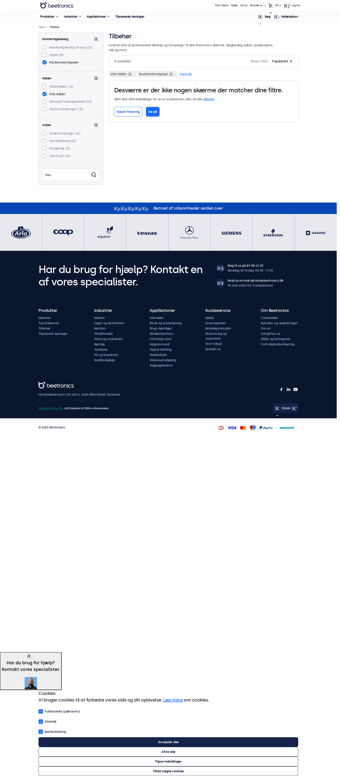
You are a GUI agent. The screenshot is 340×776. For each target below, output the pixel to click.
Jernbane (101, 349)
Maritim (100, 328)
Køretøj (99, 344)
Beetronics (46, 384)
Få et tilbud (221, 5)
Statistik (48, 721)
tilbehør (208, 99)
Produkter (47, 16)
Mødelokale (158, 354)
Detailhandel (103, 333)
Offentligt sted (160, 339)
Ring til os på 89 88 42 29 (245, 265)
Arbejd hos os (270, 333)
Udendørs (157, 317)
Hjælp (234, 5)
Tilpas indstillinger (168, 761)
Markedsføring (52, 731)
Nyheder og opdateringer (279, 323)
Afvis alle (168, 751)
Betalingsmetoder (218, 328)
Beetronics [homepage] (57, 5)
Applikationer (96, 16)
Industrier (70, 16)
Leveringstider (215, 323)
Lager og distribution (109, 323)
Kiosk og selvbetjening (166, 323)
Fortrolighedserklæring (277, 344)
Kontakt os (256, 5)
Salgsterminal (159, 344)
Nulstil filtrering (128, 111)
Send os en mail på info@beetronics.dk (255, 280)
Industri (99, 317)
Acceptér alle (168, 742)
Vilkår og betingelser (276, 339)
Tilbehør (44, 328)
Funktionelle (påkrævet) (59, 711)
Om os (244, 5)
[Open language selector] (274, 5)
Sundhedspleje (104, 360)
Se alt (153, 111)
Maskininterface (161, 333)
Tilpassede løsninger (130, 16)
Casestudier (269, 317)
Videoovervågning (163, 360)
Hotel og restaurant (108, 339)
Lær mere (173, 700)
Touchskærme (49, 323)
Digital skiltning (161, 349)
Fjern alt (186, 74)
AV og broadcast (106, 354)
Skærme (45, 317)
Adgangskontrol (161, 365)
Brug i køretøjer (161, 328)
